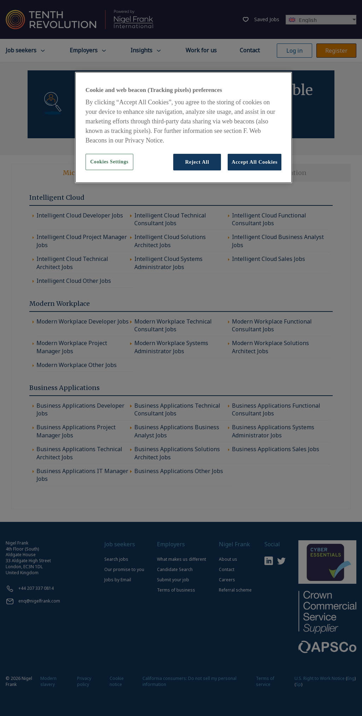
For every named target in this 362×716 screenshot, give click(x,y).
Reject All (197, 162)
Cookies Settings (109, 161)
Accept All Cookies (255, 162)
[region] (183, 127)
